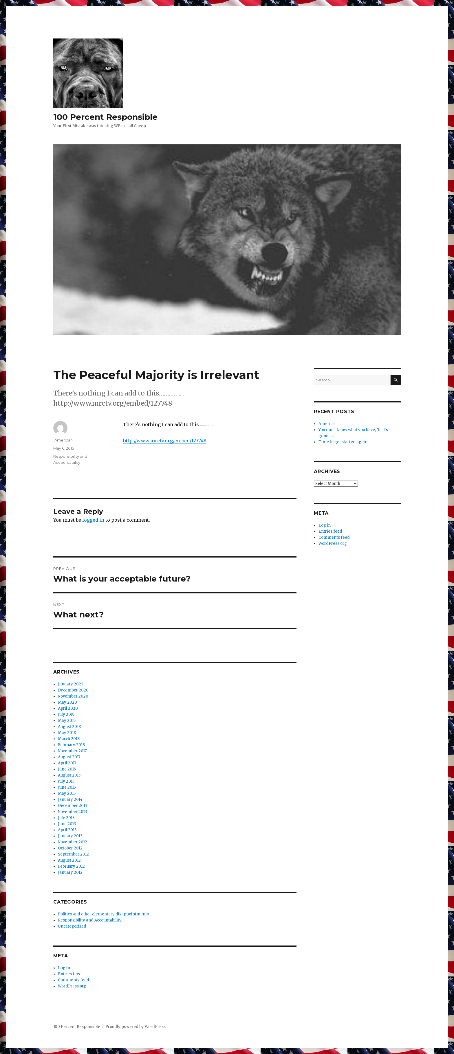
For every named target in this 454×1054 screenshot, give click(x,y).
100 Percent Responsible (105, 117)
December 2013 (72, 805)
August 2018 (69, 726)
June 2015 (67, 787)
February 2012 (71, 866)
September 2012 (73, 854)
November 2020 (73, 696)
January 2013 (70, 836)
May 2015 (67, 793)
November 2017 (72, 750)
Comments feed (73, 980)
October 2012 (70, 848)
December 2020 (73, 690)
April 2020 (68, 708)
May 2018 (67, 732)
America (326, 423)
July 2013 (66, 817)
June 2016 (67, 769)
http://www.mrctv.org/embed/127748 (164, 441)
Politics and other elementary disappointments (103, 914)
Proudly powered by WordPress (135, 1026)
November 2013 (72, 811)
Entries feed (70, 974)
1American (63, 440)
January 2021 (70, 684)
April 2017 (67, 763)
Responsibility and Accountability (90, 920)
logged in (93, 520)
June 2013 (67, 823)
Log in (64, 967)
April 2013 (67, 829)
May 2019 (67, 720)
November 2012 (72, 842)
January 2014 (70, 799)
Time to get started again (342, 441)
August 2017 (69, 757)
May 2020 (67, 702)
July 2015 (66, 781)
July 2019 (66, 714)
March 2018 (69, 738)
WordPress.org (72, 986)
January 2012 (70, 872)
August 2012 (69, 860)
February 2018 (71, 744)
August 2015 (69, 775)
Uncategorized (72, 926)
